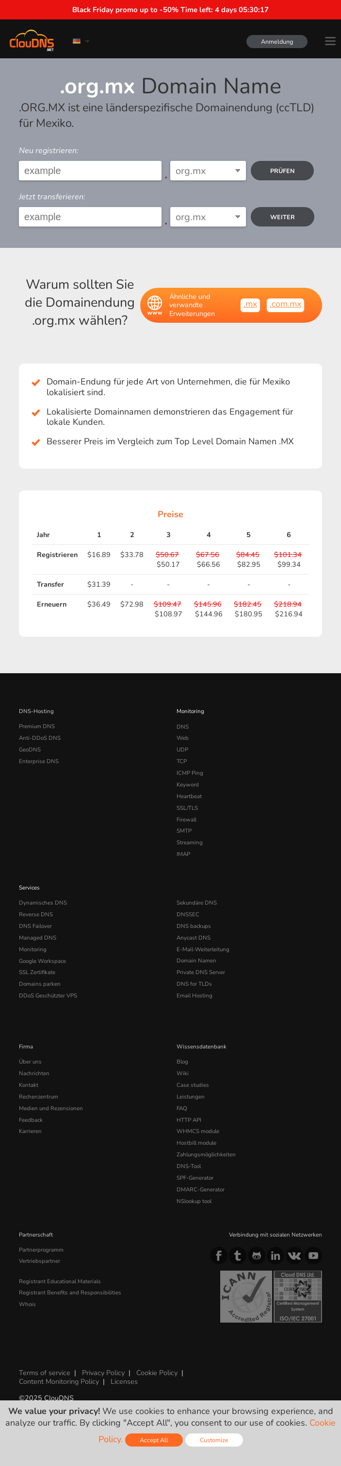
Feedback (31, 1119)
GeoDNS (30, 749)
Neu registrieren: (49, 150)
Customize (214, 1440)
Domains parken (40, 983)
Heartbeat (189, 796)
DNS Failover (35, 925)
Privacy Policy (103, 1372)
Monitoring (190, 711)
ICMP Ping (190, 773)
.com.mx (285, 304)
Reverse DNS (36, 914)
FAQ (182, 1107)
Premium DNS (37, 726)
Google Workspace (42, 960)
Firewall (186, 819)
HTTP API (189, 1119)
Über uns (30, 1061)
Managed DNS (37, 937)
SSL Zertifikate (37, 972)
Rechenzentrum (38, 1096)
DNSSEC (188, 914)
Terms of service (44, 1372)
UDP (182, 749)
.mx (250, 304)
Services (29, 887)
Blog (182, 1061)
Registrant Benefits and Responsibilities (70, 1291)
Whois (27, 1303)
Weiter (282, 217)
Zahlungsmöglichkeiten (206, 1153)
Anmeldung (277, 41)
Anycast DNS (194, 937)
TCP (182, 761)
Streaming (190, 842)
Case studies (193, 1084)
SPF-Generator (195, 1177)
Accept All (154, 1440)
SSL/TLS (187, 807)
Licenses (124, 1380)
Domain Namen (196, 960)
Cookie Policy (157, 1372)
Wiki (183, 1073)
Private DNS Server (201, 972)
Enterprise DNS (39, 761)
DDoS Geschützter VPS (48, 995)
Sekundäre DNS (197, 902)
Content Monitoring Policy (59, 1380)
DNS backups (194, 925)
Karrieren (30, 1130)
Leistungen (191, 1096)
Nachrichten (34, 1073)
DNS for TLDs (194, 983)
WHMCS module (198, 1130)
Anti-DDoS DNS (40, 738)
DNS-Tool (189, 1165)
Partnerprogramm (41, 1248)
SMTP (184, 831)
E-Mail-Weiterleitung (203, 949)
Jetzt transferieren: (52, 197)
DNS (183, 726)
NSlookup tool (194, 1200)
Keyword (188, 784)
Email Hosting (194, 995)
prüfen (282, 171)
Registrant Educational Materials (60, 1280)
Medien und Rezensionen (51, 1107)
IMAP (183, 853)
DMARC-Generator (201, 1188)
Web (183, 738)
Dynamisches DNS (43, 902)
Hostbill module (196, 1142)
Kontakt (28, 1084)
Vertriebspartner (39, 1260)
